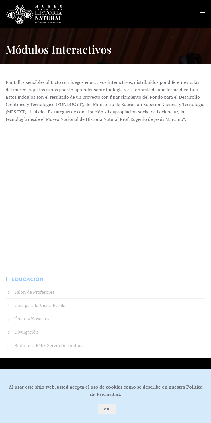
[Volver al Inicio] (34, 14)
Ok (107, 409)
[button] (202, 14)
